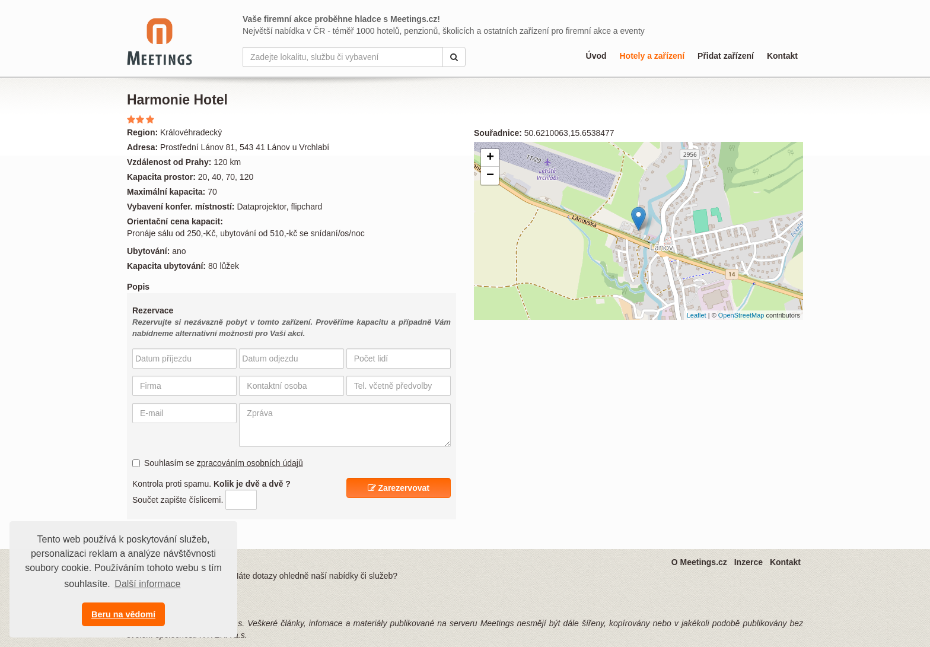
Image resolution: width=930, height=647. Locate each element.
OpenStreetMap (741, 315)
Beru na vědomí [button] (123, 614)
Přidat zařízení (726, 56)
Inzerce (748, 562)
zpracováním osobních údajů (250, 463)
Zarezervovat (398, 488)
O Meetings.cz (699, 562)
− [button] (490, 176)
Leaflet (696, 315)
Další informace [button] (147, 584)
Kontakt (782, 56)
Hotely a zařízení (651, 56)
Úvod (596, 56)
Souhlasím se (217, 463)
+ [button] (490, 158)
